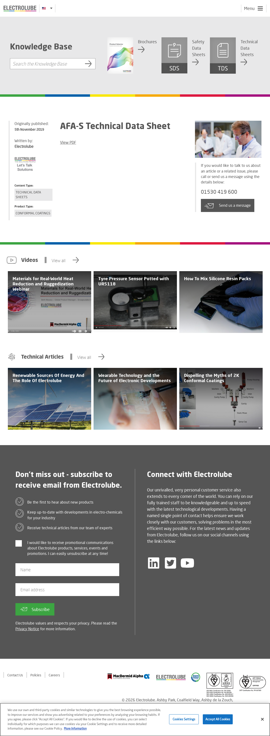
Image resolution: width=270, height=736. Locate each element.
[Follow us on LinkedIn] (153, 563)
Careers (54, 675)
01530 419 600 (219, 192)
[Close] (262, 721)
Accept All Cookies (217, 721)
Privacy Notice (27, 628)
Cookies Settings (184, 721)
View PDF (68, 142)
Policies (35, 675)
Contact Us (15, 675)
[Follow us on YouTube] (187, 563)
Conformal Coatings (33, 213)
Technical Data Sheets (28, 194)
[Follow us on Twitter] (170, 563)
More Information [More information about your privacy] (75, 730)
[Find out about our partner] (129, 676)
